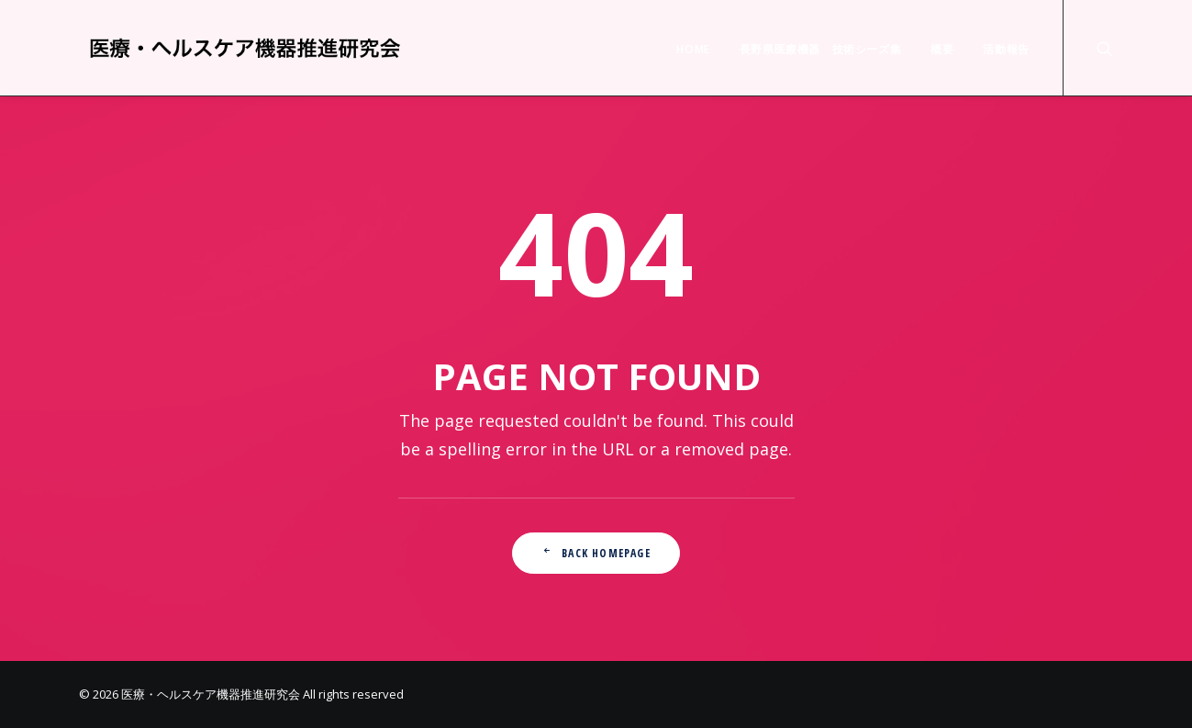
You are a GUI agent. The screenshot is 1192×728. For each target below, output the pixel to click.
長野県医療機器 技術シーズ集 (820, 49)
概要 (941, 49)
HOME (692, 49)
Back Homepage (596, 553)
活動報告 (1006, 49)
